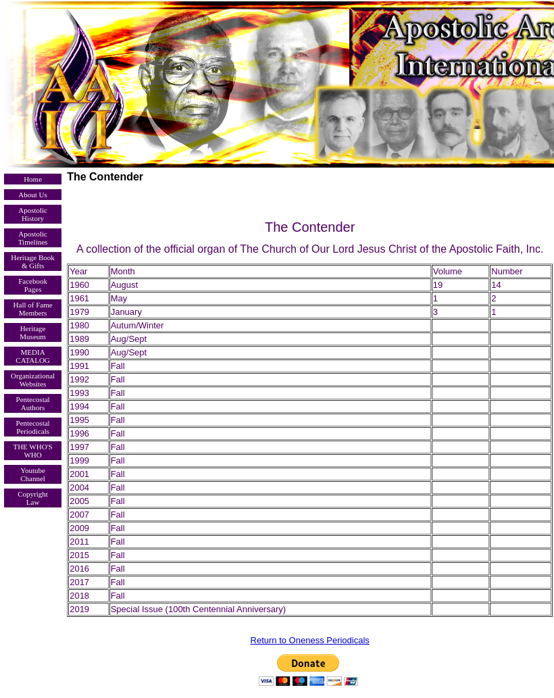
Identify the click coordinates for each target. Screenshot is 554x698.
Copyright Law (33, 498)
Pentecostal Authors (33, 403)
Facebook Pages (32, 285)
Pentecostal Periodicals (33, 427)
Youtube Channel (32, 474)
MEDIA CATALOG (32, 356)
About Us (32, 195)
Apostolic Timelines (33, 238)
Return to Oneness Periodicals (310, 640)
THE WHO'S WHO (32, 451)
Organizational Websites (33, 380)
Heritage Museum (33, 332)
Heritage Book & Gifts (32, 261)
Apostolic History (32, 214)
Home (33, 179)
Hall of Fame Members (33, 309)
